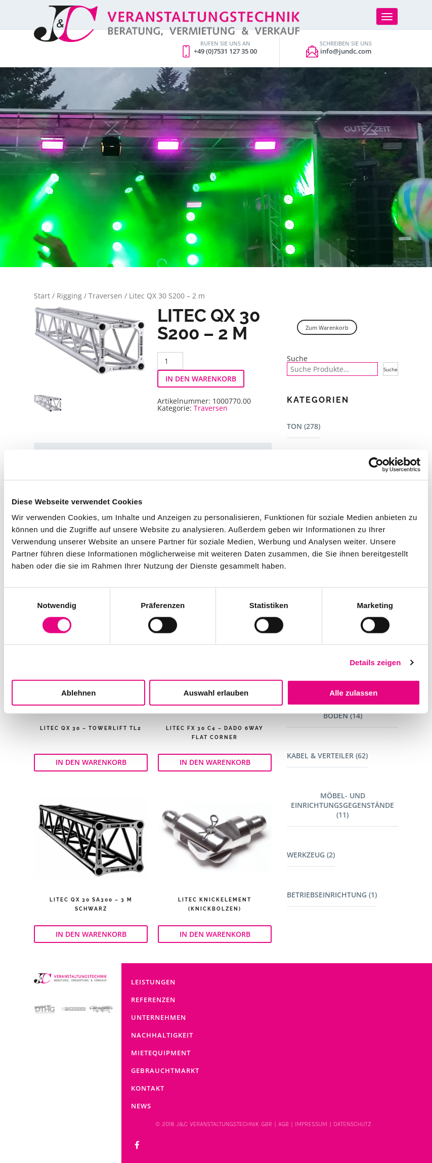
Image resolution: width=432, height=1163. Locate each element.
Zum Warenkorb (327, 327)
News (141, 1105)
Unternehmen (158, 1017)
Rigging (69, 295)
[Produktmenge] (170, 361)
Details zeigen (375, 662)
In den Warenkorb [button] (91, 762)
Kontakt (147, 1088)
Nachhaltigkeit (162, 1035)
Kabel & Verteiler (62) (327, 755)
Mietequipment (161, 1052)
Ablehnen (78, 692)
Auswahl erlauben (216, 692)
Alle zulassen (353, 692)
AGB (283, 1124)
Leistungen (153, 981)
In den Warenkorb (200, 378)
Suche (297, 358)
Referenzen (153, 999)
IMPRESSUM (311, 1124)
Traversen (105, 295)
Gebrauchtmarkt (165, 1070)
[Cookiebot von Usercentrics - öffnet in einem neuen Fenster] (376, 464)
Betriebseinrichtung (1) (332, 894)
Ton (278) (303, 426)
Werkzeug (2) (311, 854)
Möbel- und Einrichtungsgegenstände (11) (342, 805)
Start (42, 295)
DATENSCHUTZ (352, 1124)
